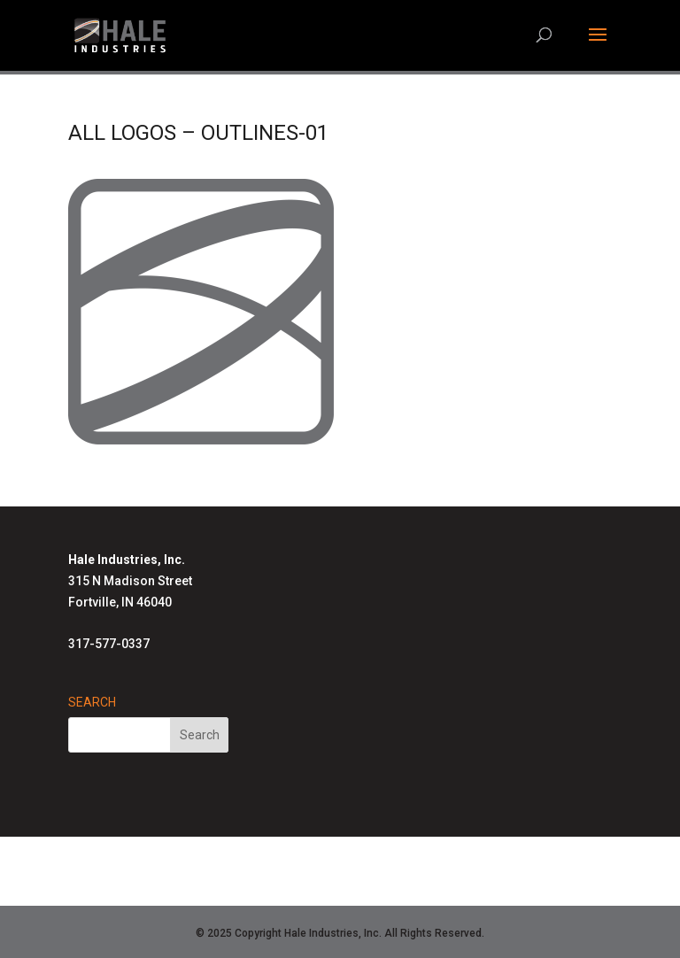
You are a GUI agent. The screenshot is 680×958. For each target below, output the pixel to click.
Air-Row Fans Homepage (330, 881)
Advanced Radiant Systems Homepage (417, 860)
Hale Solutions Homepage (205, 860)
